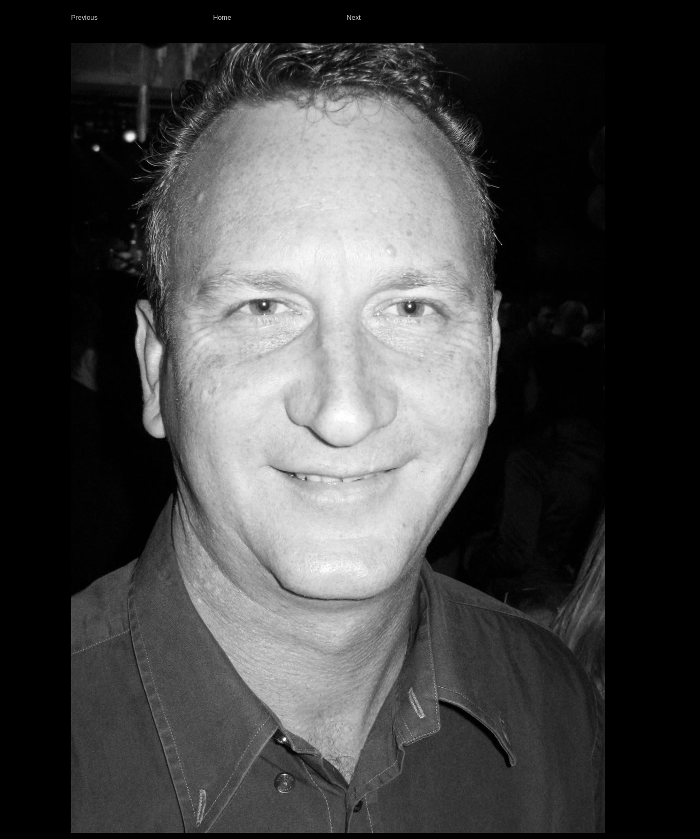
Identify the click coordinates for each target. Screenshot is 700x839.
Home (222, 17)
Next (353, 17)
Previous (84, 17)
